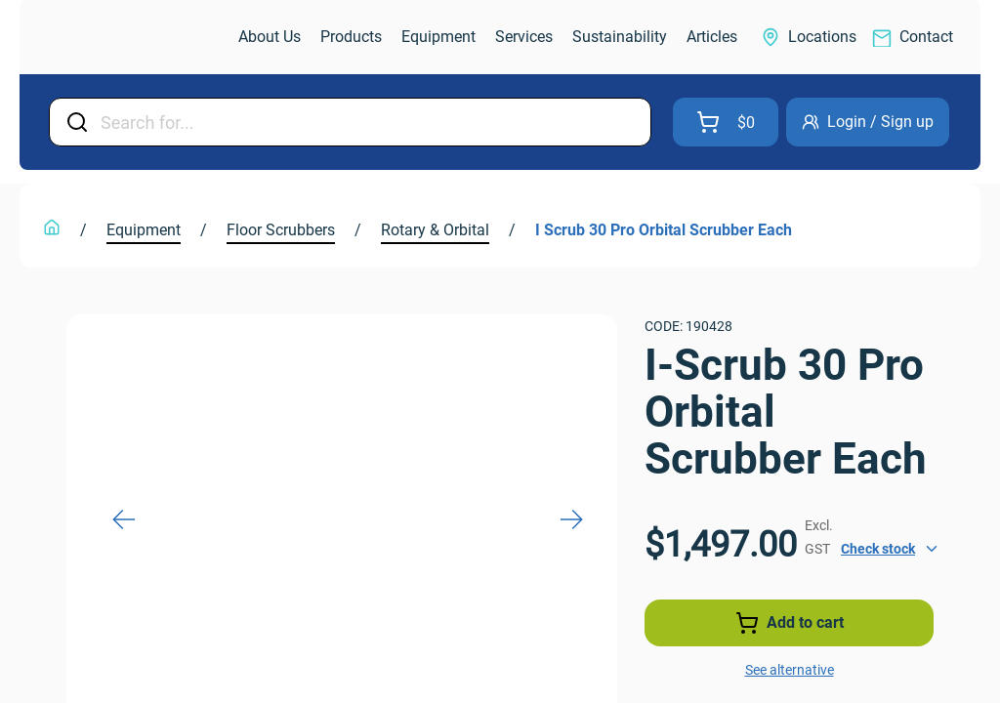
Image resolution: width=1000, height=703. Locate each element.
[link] (131, 38)
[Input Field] (369, 122)
